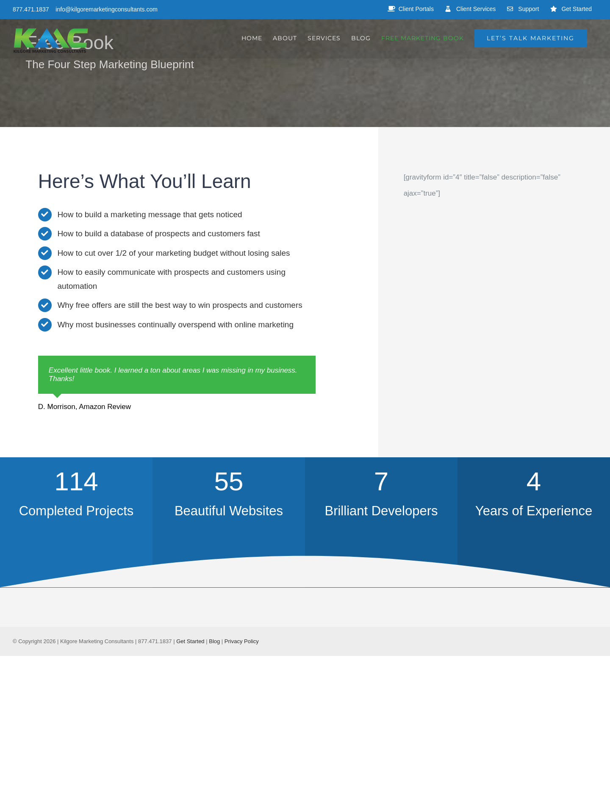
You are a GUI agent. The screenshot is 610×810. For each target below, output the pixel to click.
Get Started (190, 641)
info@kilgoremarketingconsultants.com (106, 9)
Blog (214, 641)
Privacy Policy (242, 641)
